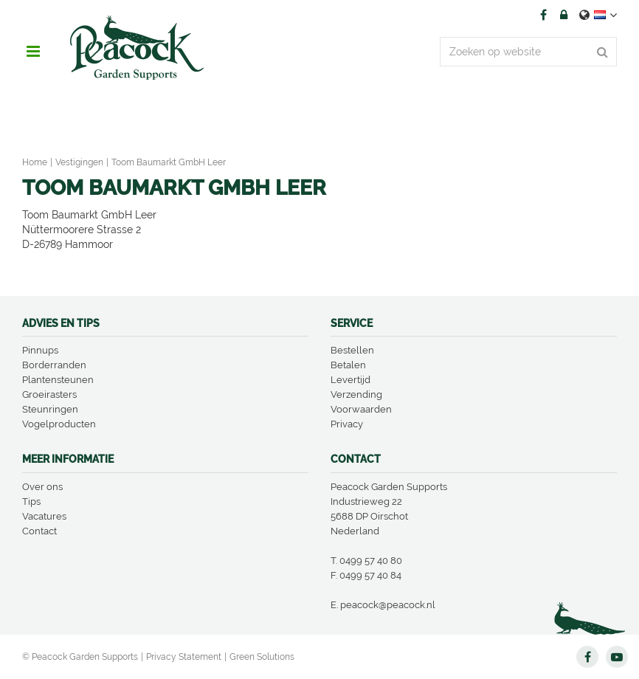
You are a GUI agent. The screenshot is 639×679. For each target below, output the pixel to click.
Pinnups (40, 350)
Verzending (356, 394)
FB (543, 14)
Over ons (42, 486)
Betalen (348, 364)
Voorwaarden (361, 409)
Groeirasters (49, 394)
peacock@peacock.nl (387, 604)
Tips (31, 501)
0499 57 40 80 (370, 560)
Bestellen (352, 350)
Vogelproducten (59, 424)
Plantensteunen (58, 379)
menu (33, 52)
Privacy (347, 424)
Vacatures (44, 516)
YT (617, 657)
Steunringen (50, 409)
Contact (39, 531)
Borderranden (54, 364)
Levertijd (350, 379)
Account (563, 14)
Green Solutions (261, 657)
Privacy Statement (183, 657)
